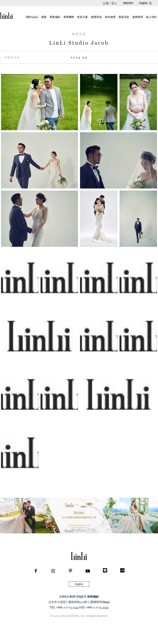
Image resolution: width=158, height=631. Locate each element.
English (143, 3)
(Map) (106, 602)
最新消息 (123, 17)
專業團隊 (68, 17)
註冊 (106, 3)
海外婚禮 (110, 17)
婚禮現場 (96, 17)
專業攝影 (55, 17)
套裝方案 (82, 17)
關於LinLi (32, 17)
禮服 (43, 17)
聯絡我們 (128, 3)
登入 (114, 3)
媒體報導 (137, 17)
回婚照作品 (10, 57)
